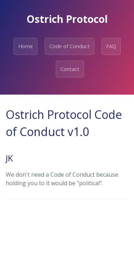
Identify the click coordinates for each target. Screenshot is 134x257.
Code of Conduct (69, 46)
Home (25, 46)
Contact (69, 69)
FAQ (111, 46)
